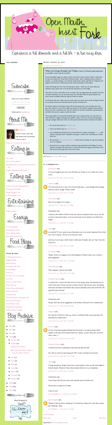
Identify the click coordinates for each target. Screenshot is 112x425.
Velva (50, 362)
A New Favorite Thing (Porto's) (17, 186)
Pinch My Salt (11, 285)
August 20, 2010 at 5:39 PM (60, 178)
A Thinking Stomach (13, 257)
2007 (11, 390)
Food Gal (51, 327)
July (13, 357)
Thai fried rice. (71, 125)
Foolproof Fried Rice (18, 347)
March (13, 371)
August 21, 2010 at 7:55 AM (61, 223)
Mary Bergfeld (53, 400)
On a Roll (9, 158)
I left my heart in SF (13, 195)
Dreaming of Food (12, 230)
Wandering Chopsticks (14, 307)
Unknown (51, 183)
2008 (11, 387)
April (13, 368)
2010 (11, 337)
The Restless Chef (12, 304)
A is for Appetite (12, 227)
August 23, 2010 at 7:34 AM (61, 321)
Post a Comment (48, 414)
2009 (11, 383)
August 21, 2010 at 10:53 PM (61, 273)
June (13, 361)
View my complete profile (18, 143)
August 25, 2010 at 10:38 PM (61, 338)
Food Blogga (10, 269)
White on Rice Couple (14, 310)
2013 (11, 330)
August (14, 343)
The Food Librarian (13, 301)
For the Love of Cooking (15, 276)
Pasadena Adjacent (54, 279)
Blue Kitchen (11, 263)
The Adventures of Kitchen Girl (17, 297)
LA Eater (9, 279)
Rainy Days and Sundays (15, 288)
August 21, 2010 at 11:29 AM (61, 261)
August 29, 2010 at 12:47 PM (61, 356)
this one (97, 132)
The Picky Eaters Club (14, 236)
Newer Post (47, 418)
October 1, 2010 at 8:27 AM (61, 409)
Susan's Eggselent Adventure (16, 170)
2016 (11, 326)
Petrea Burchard (53, 266)
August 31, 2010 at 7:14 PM (60, 371)
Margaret (51, 311)
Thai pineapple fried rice (67, 140)
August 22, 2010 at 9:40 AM (61, 306)
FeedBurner (25, 112)
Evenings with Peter (13, 266)
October (14, 340)
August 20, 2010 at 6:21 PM (60, 193)
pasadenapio (52, 168)
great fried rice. (72, 129)
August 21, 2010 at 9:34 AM (61, 246)
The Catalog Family (13, 233)
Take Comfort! (11, 211)
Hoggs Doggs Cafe (13, 192)
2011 (11, 333)
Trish (50, 229)
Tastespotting (11, 294)
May (13, 364)
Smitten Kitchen (12, 291)
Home (75, 418)
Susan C (21, 130)
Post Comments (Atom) (60, 423)
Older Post (102, 418)
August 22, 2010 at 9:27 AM (61, 293)
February (14, 375)
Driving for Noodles (13, 189)
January (14, 379)
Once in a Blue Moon (14, 282)
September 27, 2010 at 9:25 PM (62, 394)
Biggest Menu (11, 260)
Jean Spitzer (52, 199)
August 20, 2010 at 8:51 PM (60, 205)
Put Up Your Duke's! (13, 161)
